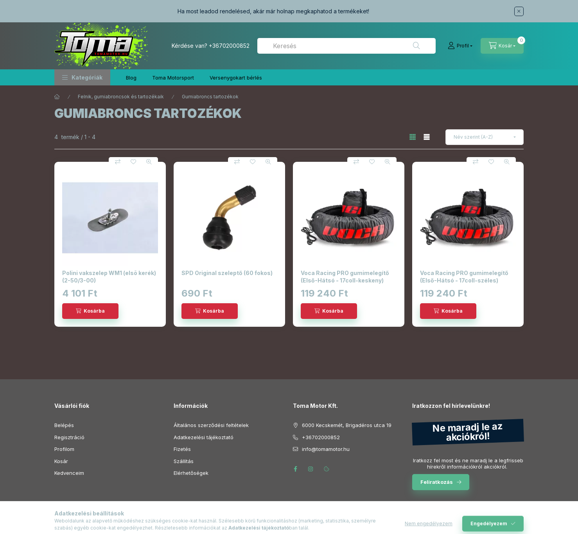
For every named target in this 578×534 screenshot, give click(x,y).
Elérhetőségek (191, 473)
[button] (82, 77)
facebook (295, 469)
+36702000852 (229, 45)
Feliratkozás (436, 482)
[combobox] (346, 46)
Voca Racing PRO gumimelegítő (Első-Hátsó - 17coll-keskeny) (345, 276)
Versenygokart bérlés (236, 77)
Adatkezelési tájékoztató (203, 437)
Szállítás (184, 461)
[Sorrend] (484, 137)
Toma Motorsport (173, 77)
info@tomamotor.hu (326, 449)
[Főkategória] (57, 96)
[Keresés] (416, 45)
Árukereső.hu (289, 523)
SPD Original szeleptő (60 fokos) (227, 273)
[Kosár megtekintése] (502, 46)
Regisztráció (69, 437)
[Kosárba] (90, 311)
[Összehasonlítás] (118, 162)
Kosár (61, 461)
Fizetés (182, 449)
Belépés (64, 425)
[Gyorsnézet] (149, 162)
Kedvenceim (69, 473)
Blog (131, 77)
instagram (311, 469)
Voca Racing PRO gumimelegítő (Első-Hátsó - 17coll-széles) (464, 276)
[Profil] (460, 46)
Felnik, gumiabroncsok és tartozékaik (121, 97)
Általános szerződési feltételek (211, 425)
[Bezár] (519, 11)
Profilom (64, 449)
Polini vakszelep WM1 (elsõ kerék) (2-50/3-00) (109, 276)
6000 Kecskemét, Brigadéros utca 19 (346, 425)
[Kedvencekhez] (133, 162)
